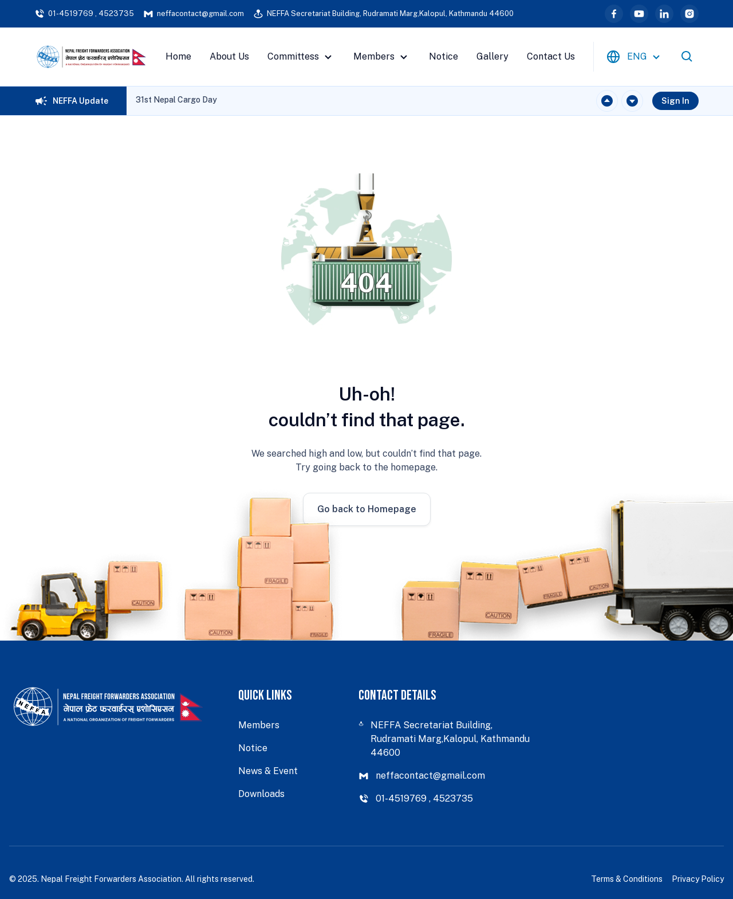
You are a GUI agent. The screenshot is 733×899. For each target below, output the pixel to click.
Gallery (492, 56)
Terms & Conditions (627, 879)
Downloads (261, 793)
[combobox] (634, 56)
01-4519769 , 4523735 (84, 14)
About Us (229, 56)
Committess (301, 57)
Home (178, 56)
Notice (443, 56)
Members (382, 57)
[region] (176, 100)
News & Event (268, 770)
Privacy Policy (698, 879)
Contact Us (551, 56)
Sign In (675, 100)
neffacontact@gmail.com (193, 14)
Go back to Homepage (366, 509)
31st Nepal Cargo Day (176, 99)
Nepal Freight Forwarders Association (111, 879)
